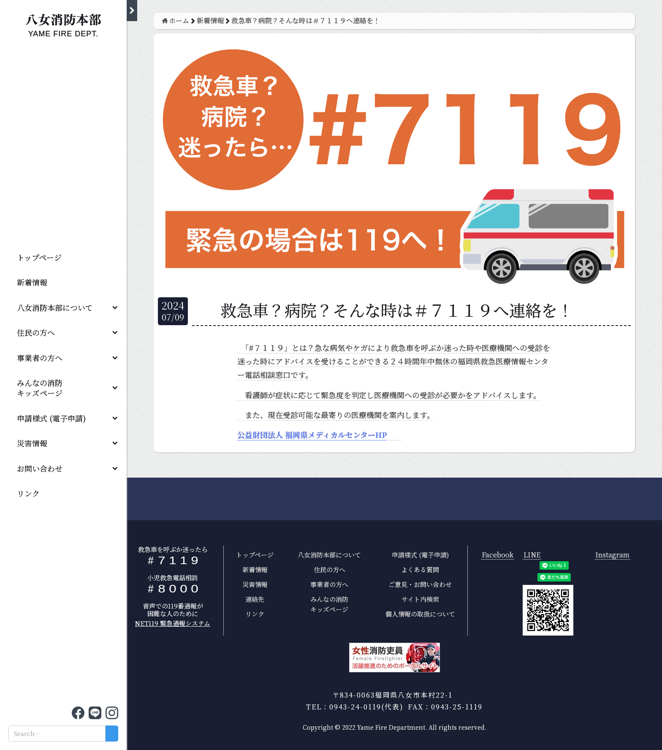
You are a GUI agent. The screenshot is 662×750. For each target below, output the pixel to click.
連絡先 (254, 599)
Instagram (612, 555)
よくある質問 (420, 569)
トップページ (39, 257)
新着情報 (32, 282)
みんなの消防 (43, 387)
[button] (63, 307)
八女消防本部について (55, 307)
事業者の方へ (39, 357)
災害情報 (32, 443)
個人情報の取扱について (420, 613)
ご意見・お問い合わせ (420, 584)
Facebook (497, 555)
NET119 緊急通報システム (172, 623)
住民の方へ (36, 332)
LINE (532, 555)
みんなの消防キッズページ (329, 604)
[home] (63, 23)
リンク (28, 493)
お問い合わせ (39, 468)
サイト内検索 (420, 599)
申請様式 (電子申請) (51, 418)
